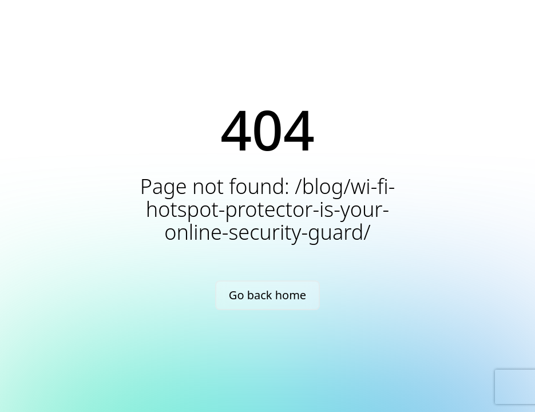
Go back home (267, 295)
